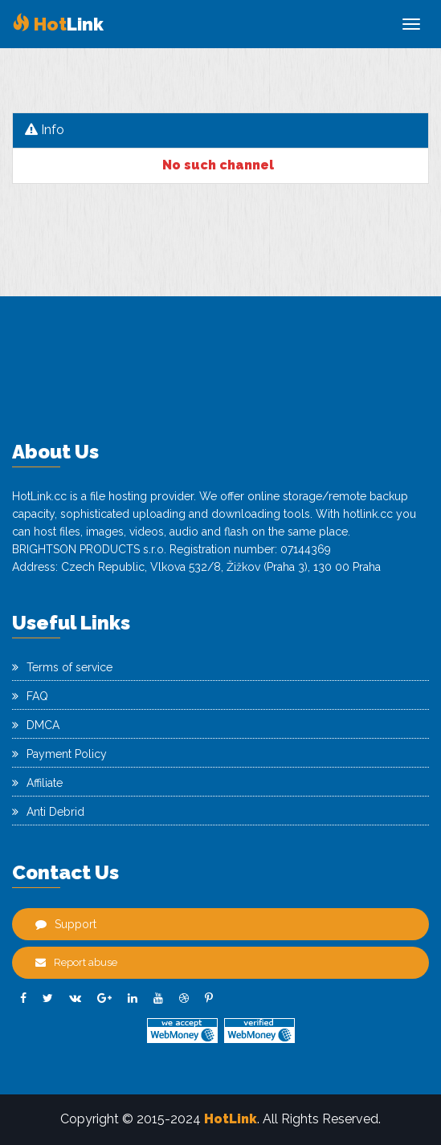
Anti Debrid (48, 811)
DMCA (35, 725)
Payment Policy (59, 754)
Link (58, 24)
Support (65, 924)
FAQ (30, 696)
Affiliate (37, 782)
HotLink (230, 1119)
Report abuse (76, 962)
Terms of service (62, 667)
